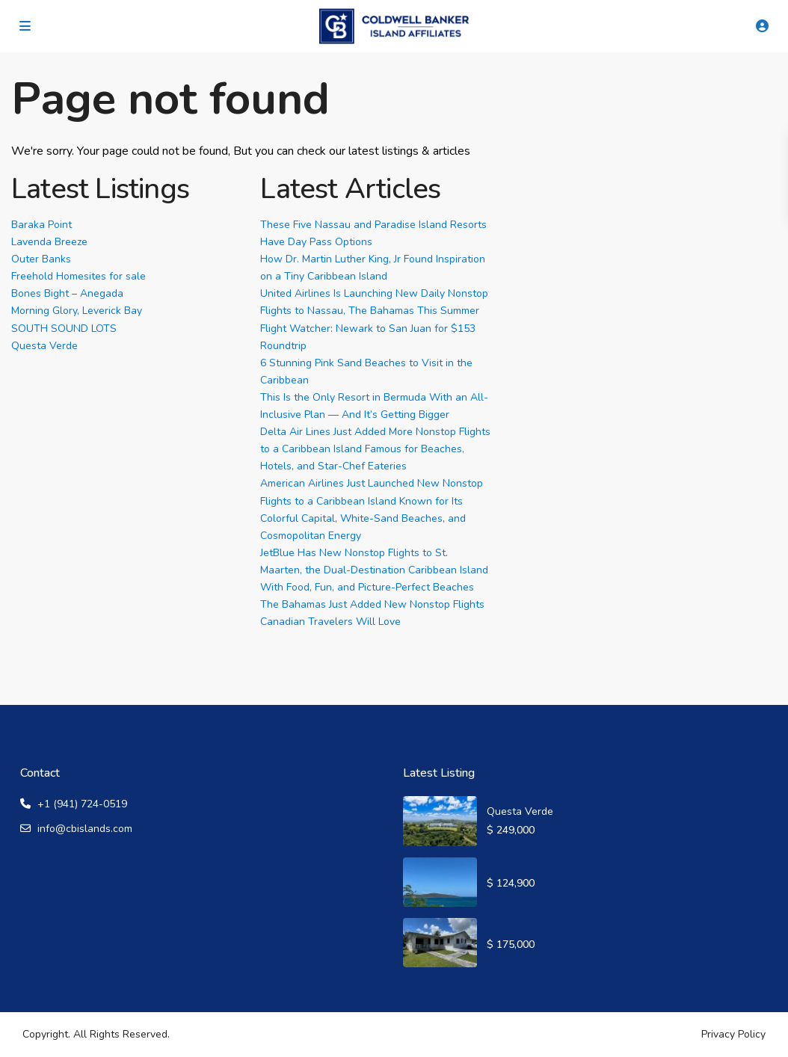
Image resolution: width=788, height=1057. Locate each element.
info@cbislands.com (84, 829)
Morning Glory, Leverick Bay (76, 310)
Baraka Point (41, 225)
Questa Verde (44, 346)
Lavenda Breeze (49, 242)
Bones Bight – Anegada (67, 293)
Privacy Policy (733, 1034)
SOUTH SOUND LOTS (64, 328)
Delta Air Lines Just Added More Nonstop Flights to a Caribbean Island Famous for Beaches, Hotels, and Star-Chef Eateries (375, 449)
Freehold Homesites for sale (78, 276)
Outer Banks (41, 259)
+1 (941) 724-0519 (82, 804)
